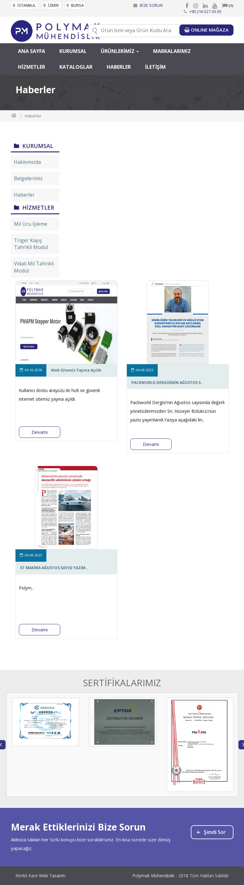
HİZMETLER (31, 66)
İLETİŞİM (155, 66)
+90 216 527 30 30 (205, 11)
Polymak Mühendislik (153, 875)
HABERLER (119, 66)
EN (227, 5)
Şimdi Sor (211, 831)
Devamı (40, 432)
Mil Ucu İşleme (30, 223)
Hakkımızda (27, 162)
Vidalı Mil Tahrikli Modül (34, 267)
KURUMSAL (73, 51)
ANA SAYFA (31, 51)
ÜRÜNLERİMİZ (120, 51)
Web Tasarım (52, 875)
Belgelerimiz (28, 178)
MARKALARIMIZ (172, 51)
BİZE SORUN (151, 5)
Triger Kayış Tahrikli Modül (31, 244)
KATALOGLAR (75, 66)
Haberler (24, 194)
